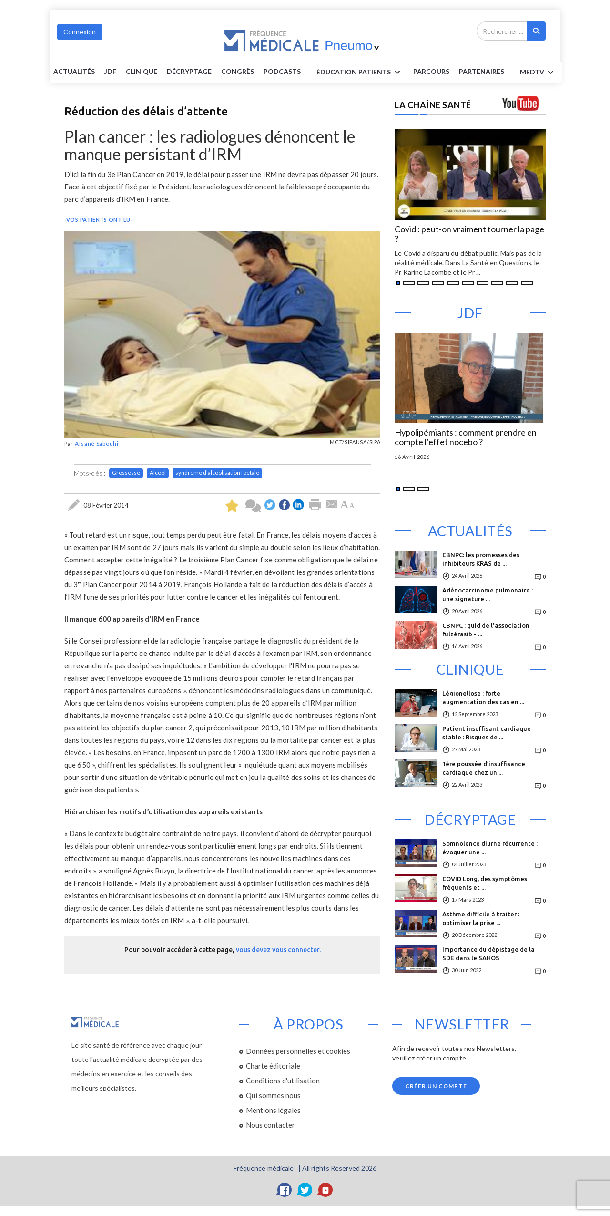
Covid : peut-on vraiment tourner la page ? (469, 234)
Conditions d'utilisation (283, 1080)
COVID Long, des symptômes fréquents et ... (484, 883)
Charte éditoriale (273, 1065)
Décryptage (189, 71)
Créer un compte (436, 1086)
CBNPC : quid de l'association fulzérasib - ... (485, 629)
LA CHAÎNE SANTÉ (433, 105)
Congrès (237, 71)
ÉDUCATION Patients (359, 72)
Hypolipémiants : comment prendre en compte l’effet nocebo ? (466, 437)
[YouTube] (325, 1190)
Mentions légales (273, 1110)
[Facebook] (284, 1190)
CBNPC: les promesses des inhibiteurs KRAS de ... (480, 559)
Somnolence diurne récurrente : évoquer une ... (490, 847)
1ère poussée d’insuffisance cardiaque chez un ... (483, 768)
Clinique (141, 71)
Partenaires (481, 71)
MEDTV (538, 72)
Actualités (74, 71)
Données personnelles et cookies (298, 1051)
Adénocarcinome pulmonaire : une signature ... (487, 594)
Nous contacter (270, 1125)
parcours (431, 71)
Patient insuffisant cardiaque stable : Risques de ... (486, 732)
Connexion (79, 32)
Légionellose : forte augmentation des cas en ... (483, 697)
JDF (110, 71)
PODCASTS (282, 71)
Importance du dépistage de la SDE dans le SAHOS (488, 953)
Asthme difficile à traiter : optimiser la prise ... (480, 918)
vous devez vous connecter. (278, 950)
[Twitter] (305, 1190)
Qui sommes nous (273, 1095)
